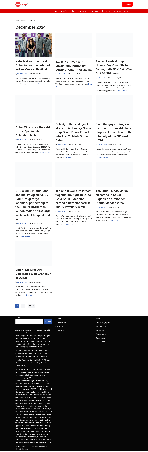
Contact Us (60, 327)
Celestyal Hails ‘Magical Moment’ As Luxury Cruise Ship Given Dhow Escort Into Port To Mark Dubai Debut (74, 132)
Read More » (43, 84)
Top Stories (93, 11)
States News (117, 11)
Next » (31, 306)
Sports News (128, 11)
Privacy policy (61, 331)
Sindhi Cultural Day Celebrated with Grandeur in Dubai (33, 274)
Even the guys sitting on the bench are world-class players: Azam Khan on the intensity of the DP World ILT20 (114, 132)
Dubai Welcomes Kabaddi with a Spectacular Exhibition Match (33, 131)
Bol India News (22, 74)
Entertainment (82, 11)
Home (55, 11)
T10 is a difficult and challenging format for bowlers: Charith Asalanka (74, 65)
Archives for (24, 20)
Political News (105, 11)
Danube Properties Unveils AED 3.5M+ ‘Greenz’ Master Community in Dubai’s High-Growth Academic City (32, 363)
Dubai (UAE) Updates (67, 11)
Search (18, 318)
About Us (59, 319)
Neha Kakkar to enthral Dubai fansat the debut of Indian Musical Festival (32, 65)
